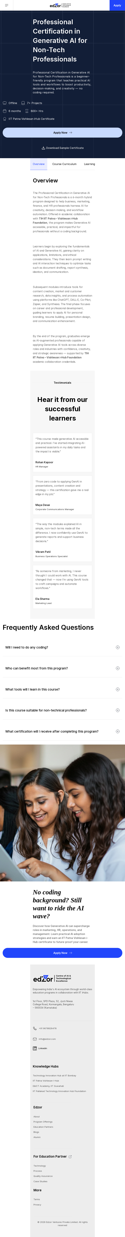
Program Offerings (43, 1121)
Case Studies (40, 1181)
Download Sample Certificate (62, 148)
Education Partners (43, 1127)
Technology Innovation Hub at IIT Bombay (54, 1075)
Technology (39, 1165)
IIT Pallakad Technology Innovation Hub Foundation (59, 1091)
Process (37, 1171)
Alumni (36, 1137)
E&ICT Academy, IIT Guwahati (48, 1086)
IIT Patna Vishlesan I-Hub (46, 1080)
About (36, 1116)
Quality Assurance (43, 1176)
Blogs (36, 1132)
